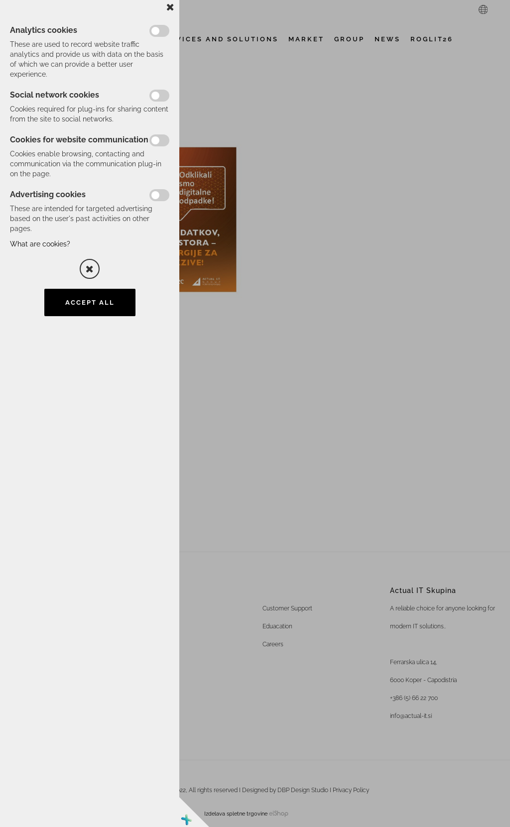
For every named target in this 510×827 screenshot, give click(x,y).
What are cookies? (40, 244)
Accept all (90, 302)
